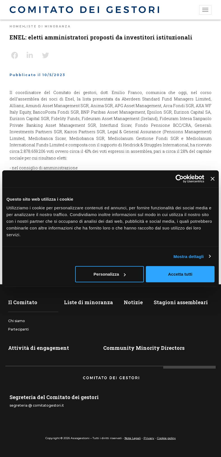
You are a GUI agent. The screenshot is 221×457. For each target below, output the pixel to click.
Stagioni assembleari (181, 302)
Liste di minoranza (47, 26)
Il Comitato (22, 302)
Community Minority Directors (144, 347)
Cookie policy (166, 438)
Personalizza (110, 274)
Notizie (133, 302)
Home (16, 26)
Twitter (47, 55)
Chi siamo (16, 321)
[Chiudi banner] (213, 179)
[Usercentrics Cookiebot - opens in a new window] (179, 178)
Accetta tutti (180, 274)
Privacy (149, 438)
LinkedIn (32, 55)
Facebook (16, 55)
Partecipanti (18, 329)
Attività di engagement (38, 347)
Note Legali (133, 438)
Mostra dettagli (188, 256)
